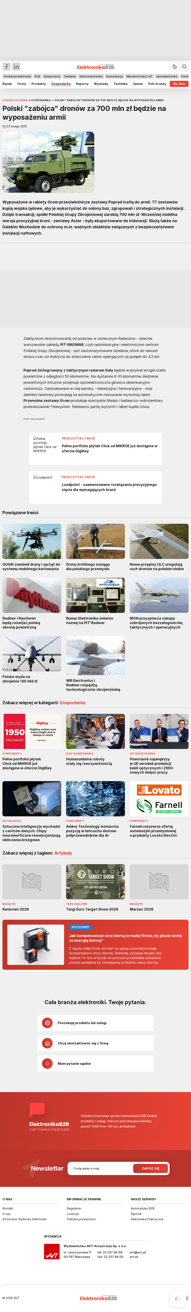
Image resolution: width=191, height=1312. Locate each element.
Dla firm (179, 84)
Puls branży (157, 84)
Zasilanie (70, 76)
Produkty (38, 84)
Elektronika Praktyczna (147, 1219)
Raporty (82, 84)
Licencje (73, 1214)
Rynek (7, 84)
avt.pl (134, 1257)
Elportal (136, 1214)
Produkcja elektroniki (17, 76)
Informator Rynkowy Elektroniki (24, 1219)
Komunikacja (114, 76)
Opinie (138, 84)
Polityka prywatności (81, 1219)
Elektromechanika (91, 76)
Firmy (21, 84)
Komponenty (52, 76)
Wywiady (101, 84)
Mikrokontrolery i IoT (139, 76)
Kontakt (7, 1208)
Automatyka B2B (142, 1208)
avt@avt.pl (138, 1252)
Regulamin (74, 1208)
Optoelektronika (166, 76)
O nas (6, 1214)
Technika (120, 84)
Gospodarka (61, 84)
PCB (37, 76)
